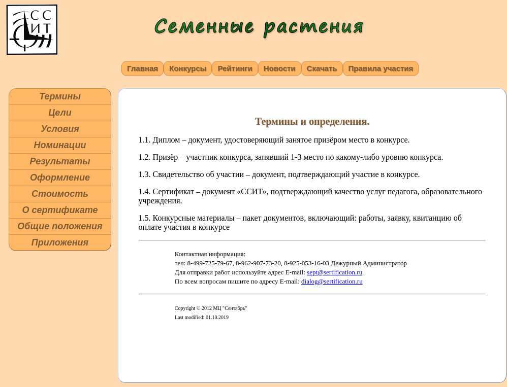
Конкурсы (187, 68)
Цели (60, 113)
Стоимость (59, 194)
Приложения (59, 242)
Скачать (322, 68)
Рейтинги (234, 68)
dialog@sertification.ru (332, 281)
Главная (142, 68)
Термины (60, 96)
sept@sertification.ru (334, 272)
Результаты (59, 161)
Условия (60, 129)
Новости (280, 68)
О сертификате (60, 210)
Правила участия (381, 68)
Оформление (60, 177)
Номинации (60, 145)
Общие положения (59, 226)
